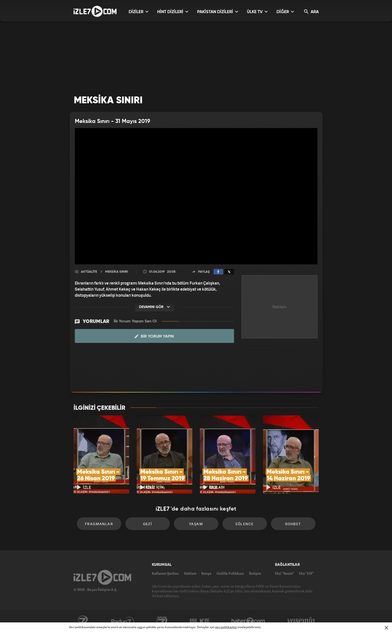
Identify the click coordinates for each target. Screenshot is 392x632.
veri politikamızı (226, 627)
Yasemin (301, 621)
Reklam (190, 573)
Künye (206, 573)
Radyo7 (122, 621)
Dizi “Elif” (306, 573)
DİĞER (285, 12)
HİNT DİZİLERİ (172, 12)
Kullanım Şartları (165, 573)
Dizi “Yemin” (284, 573)
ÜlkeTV (199, 621)
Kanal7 (82, 621)
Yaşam (196, 523)
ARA (311, 12)
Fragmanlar (99, 523)
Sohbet (293, 523)
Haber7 (248, 621)
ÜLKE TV (257, 12)
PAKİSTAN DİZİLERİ (217, 12)
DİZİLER (138, 12)
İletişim (255, 573)
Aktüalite (89, 271)
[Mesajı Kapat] (386, 628)
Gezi (147, 523)
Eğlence (245, 523)
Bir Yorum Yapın (154, 336)
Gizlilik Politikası (230, 573)
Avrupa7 (162, 621)
